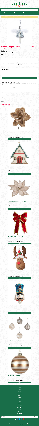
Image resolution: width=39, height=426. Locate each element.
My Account (19, 389)
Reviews (16, 93)
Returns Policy (19, 407)
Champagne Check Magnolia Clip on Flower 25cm (16, 132)
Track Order (19, 391)
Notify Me (19, 62)
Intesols (29, 423)
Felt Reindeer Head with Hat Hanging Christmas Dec (17, 271)
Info (13, 52)
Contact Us (19, 401)
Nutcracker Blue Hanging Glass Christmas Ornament (17, 305)
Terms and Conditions (19, 405)
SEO (26, 423)
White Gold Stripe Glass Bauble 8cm (14, 375)
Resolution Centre (19, 393)
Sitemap (19, 411)
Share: (3, 48)
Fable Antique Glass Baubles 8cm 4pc (14, 340)
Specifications (9, 93)
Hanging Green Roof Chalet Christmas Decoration (17, 166)
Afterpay (19, 409)
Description (3, 93)
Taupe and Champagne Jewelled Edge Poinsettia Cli (17, 201)
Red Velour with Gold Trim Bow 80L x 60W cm (16, 236)
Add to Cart (19, 139)
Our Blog (19, 399)
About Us (19, 397)
